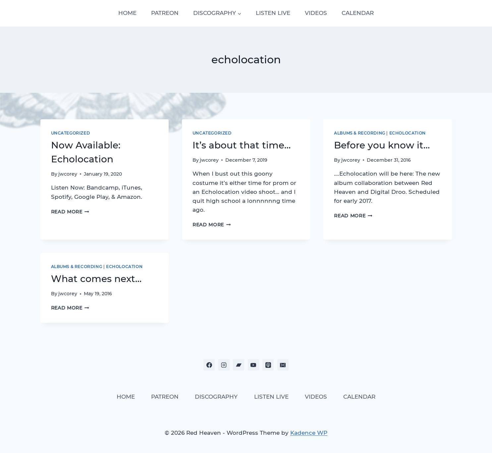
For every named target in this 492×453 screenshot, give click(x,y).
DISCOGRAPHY (216, 396)
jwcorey (67, 174)
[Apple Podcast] (268, 364)
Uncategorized (70, 133)
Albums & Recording (359, 133)
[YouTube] (253, 364)
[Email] (283, 364)
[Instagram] (224, 364)
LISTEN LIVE (273, 13)
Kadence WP (308, 432)
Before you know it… (382, 145)
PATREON (165, 13)
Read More (70, 211)
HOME (127, 13)
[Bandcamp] (238, 364)
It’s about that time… (241, 145)
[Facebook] (209, 364)
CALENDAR (358, 13)
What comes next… (96, 278)
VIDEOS (316, 13)
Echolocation (407, 133)
